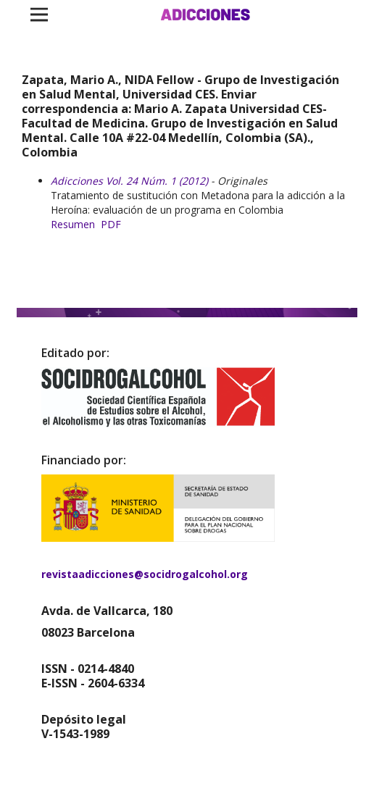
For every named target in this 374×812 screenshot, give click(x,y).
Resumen (73, 224)
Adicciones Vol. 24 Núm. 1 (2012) (129, 181)
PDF (111, 224)
